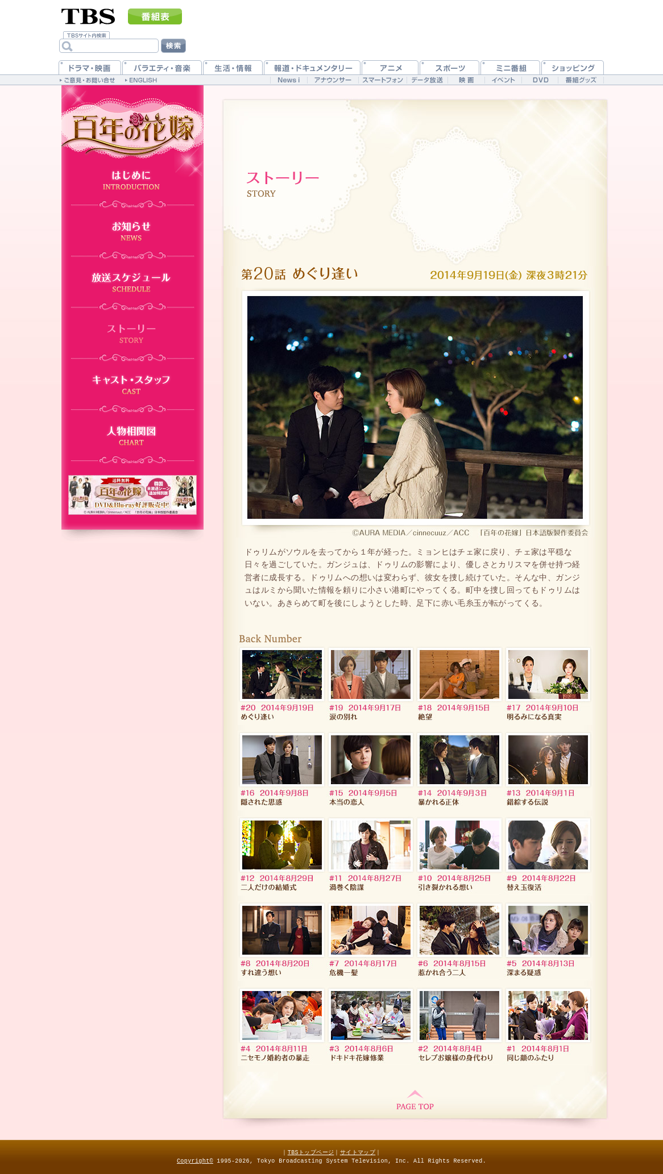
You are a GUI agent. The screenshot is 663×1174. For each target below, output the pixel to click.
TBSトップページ (311, 1152)
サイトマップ (357, 1152)
